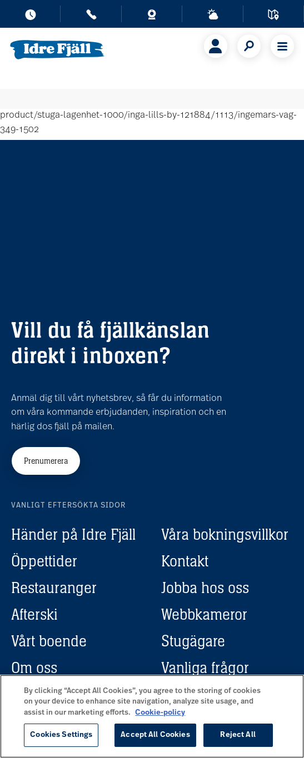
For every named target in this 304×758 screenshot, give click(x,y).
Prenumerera (46, 460)
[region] (152, 716)
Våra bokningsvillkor (224, 534)
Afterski (34, 614)
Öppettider (44, 561)
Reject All (237, 735)
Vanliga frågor (205, 667)
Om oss (34, 667)
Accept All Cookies (155, 735)
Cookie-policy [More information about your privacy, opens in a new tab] (160, 712)
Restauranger (54, 587)
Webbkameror (204, 614)
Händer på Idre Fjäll (73, 534)
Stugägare (193, 641)
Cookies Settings (61, 735)
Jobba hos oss (205, 587)
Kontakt (184, 561)
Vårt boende (49, 641)
